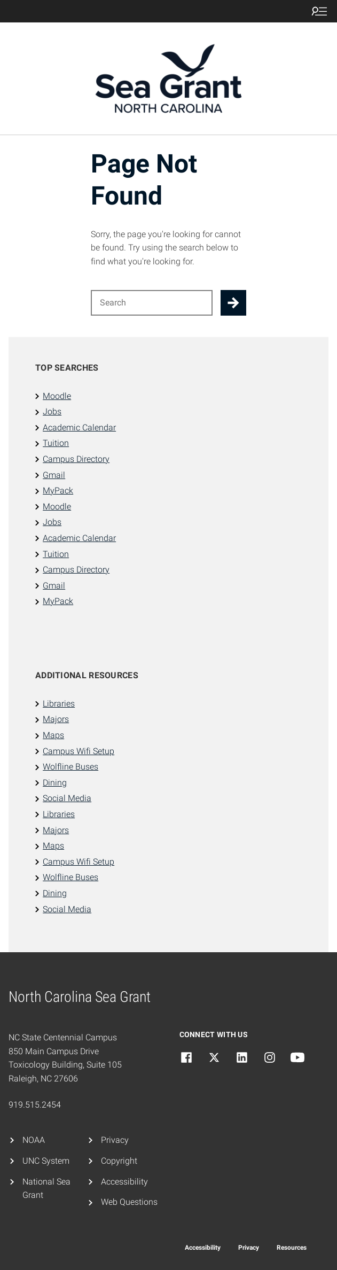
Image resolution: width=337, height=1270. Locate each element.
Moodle (57, 396)
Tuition (56, 443)
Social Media (67, 798)
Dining (55, 783)
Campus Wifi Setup (78, 751)
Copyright (119, 1161)
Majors (56, 719)
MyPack (58, 490)
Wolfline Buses (70, 767)
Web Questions (129, 1202)
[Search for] (152, 303)
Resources (292, 1247)
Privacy (115, 1140)
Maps (53, 735)
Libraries (59, 704)
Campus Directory (76, 459)
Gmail (54, 475)
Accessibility (124, 1182)
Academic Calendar (79, 427)
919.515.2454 (35, 1105)
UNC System (45, 1161)
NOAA (33, 1140)
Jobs (52, 411)
